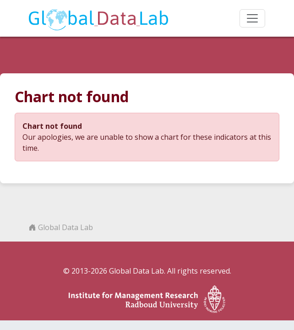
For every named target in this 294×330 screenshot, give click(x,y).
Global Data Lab (61, 227)
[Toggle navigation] (252, 18)
